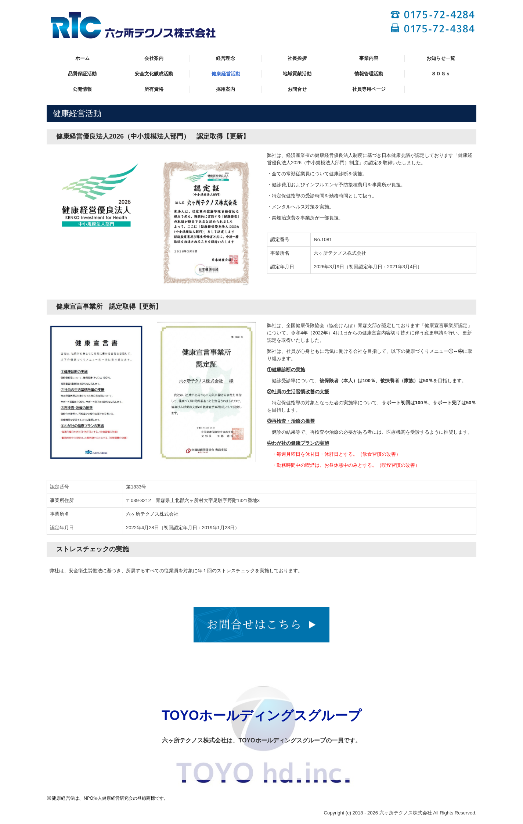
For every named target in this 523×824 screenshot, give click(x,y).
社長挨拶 (297, 58)
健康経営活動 (226, 73)
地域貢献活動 (297, 73)
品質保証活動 (82, 73)
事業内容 (368, 58)
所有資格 (153, 89)
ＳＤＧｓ (440, 73)
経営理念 (225, 58)
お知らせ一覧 (440, 58)
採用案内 (225, 89)
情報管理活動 (368, 73)
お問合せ (297, 89)
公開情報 (82, 89)
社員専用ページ (369, 89)
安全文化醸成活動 (154, 73)
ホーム (82, 58)
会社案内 (153, 58)
